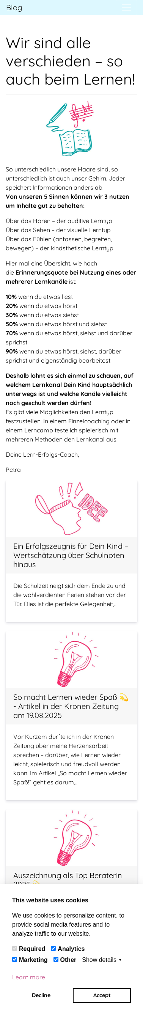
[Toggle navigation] (126, 7)
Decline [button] (41, 995)
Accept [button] (102, 995)
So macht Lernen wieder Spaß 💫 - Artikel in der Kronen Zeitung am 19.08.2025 (71, 706)
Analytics (71, 949)
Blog (14, 7)
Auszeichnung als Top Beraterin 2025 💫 (67, 879)
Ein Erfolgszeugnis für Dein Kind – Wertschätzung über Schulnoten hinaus (70, 555)
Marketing (33, 960)
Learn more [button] (28, 977)
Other (68, 960)
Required (32, 949)
